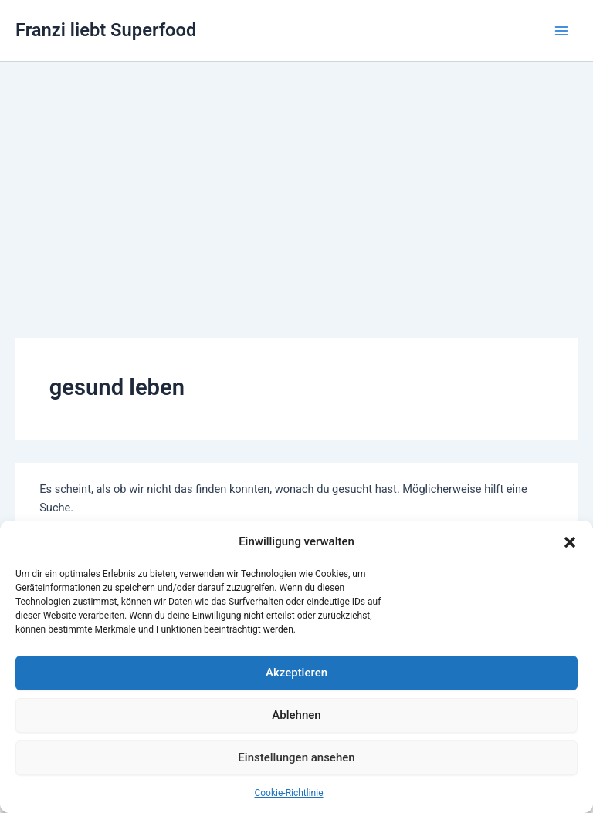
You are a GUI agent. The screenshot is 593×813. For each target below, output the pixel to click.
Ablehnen (296, 715)
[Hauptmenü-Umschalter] (561, 31)
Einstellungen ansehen (296, 757)
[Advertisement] (296, 177)
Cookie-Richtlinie (288, 793)
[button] (570, 542)
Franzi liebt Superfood (105, 30)
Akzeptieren (296, 673)
